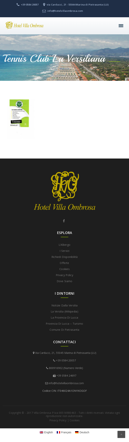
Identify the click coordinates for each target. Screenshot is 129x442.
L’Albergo (65, 245)
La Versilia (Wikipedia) (64, 311)
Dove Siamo (64, 281)
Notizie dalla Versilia (64, 305)
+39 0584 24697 (66, 375)
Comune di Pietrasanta (64, 329)
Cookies (64, 269)
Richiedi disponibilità (64, 257)
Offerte (64, 263)
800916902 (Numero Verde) (66, 368)
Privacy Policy (64, 275)
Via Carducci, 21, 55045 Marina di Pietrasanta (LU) (65, 353)
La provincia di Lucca (64, 317)
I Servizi (64, 251)
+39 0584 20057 (66, 360)
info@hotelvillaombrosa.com (66, 383)
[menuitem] (46, 432)
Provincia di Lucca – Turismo (64, 323)
